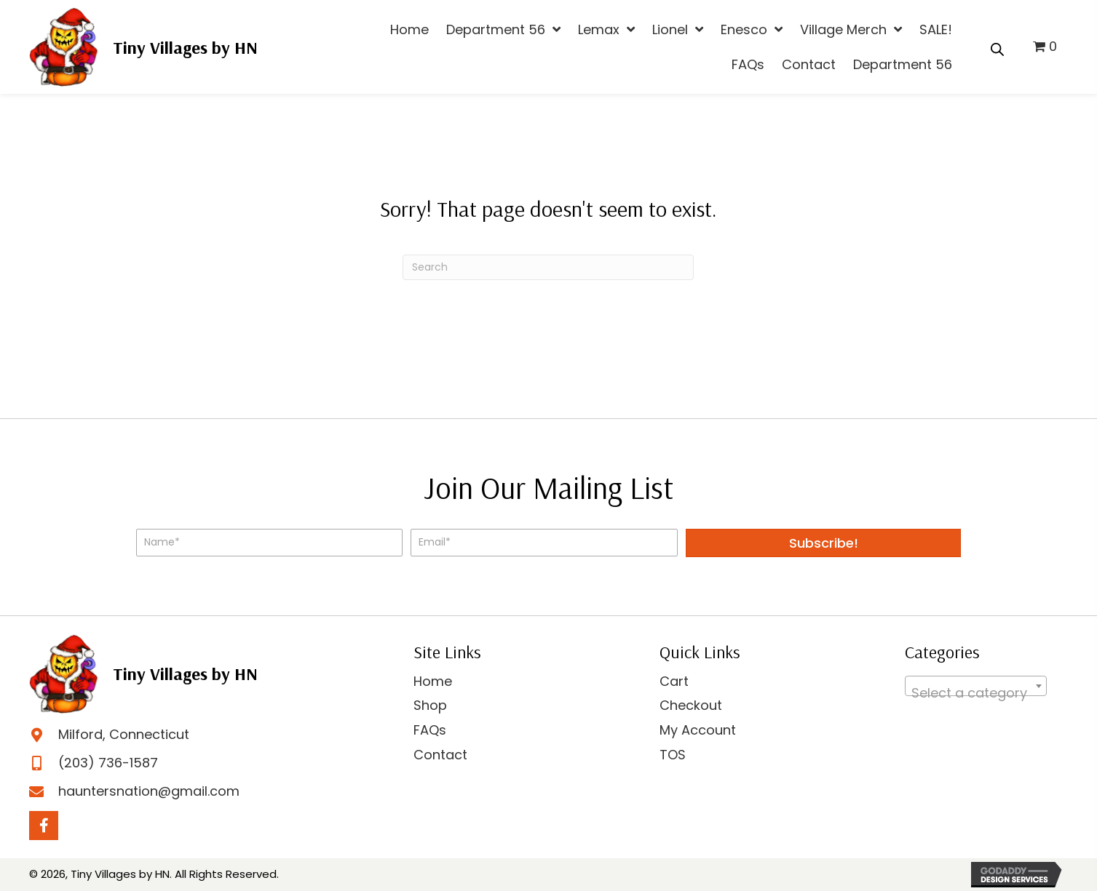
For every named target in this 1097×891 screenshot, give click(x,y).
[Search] (548, 267)
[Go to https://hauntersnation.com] (143, 47)
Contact (440, 755)
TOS (673, 755)
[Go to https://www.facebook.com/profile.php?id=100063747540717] (43, 825)
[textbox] (976, 693)
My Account (698, 730)
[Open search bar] (997, 47)
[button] (823, 543)
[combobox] (976, 686)
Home (432, 681)
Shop (430, 705)
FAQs (429, 730)
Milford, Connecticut (123, 734)
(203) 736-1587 (108, 763)
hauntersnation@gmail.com (148, 791)
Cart (674, 681)
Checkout (691, 705)
